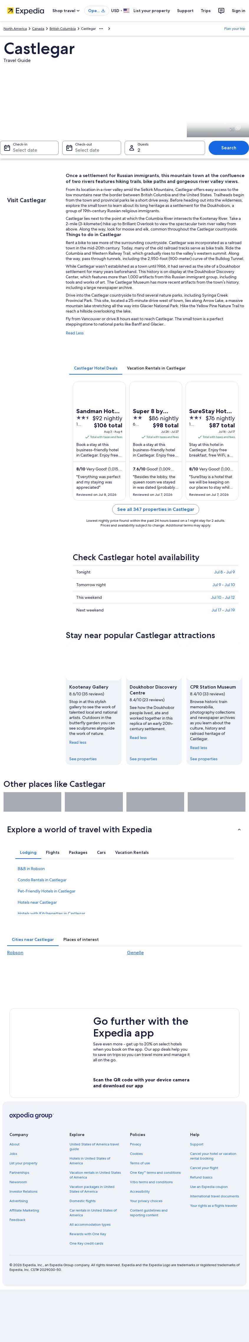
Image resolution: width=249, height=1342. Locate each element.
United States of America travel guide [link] (94, 1146)
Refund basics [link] (201, 1177)
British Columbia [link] (63, 28)
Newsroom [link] (18, 1182)
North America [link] (15, 28)
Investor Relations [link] (23, 1191)
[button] (124, 829)
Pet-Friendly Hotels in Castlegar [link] (46, 891)
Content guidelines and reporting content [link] (149, 1212)
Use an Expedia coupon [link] (209, 1186)
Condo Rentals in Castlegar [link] (42, 879)
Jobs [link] (13, 1153)
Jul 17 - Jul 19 (223, 610)
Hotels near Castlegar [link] (37, 902)
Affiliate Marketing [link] (24, 1210)
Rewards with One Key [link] (88, 1234)
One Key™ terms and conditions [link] (155, 1172)
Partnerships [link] (19, 1172)
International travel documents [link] (214, 1196)
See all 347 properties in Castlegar (155, 509)
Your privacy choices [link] (146, 1201)
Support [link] (196, 1144)
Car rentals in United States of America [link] (93, 1212)
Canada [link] (38, 28)
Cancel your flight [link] (204, 1168)
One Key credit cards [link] (86, 1243)
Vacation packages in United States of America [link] (92, 1189)
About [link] (14, 1144)
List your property (151, 10)
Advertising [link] (18, 1201)
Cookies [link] (136, 1153)
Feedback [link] (17, 1219)
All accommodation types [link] (90, 1224)
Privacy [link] (135, 1144)
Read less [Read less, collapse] (77, 742)
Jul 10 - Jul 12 (223, 597)
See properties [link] (83, 758)
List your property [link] (23, 1163)
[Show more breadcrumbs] (101, 28)
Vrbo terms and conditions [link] (151, 1182)
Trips (206, 10)
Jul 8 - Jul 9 (224, 572)
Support (185, 10)
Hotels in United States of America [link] (90, 1161)
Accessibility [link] (140, 1191)
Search (228, 148)
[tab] (95, 368)
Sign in (238, 10)
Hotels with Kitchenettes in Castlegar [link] (51, 913)
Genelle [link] (135, 952)
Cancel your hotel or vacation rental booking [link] (213, 1156)
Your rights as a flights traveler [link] (213, 1205)
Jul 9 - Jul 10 (223, 584)
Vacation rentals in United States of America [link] (95, 1175)
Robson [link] (15, 952)
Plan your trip (234, 28)
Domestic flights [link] (82, 1201)
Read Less (75, 333)
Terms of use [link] (140, 1163)
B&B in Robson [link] (31, 868)
